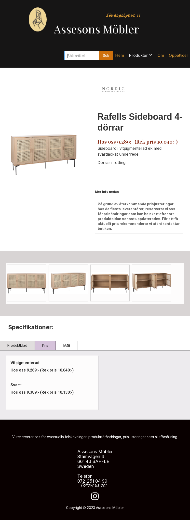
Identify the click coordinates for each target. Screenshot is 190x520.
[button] (140, 54)
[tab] (17, 345)
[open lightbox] (26, 283)
